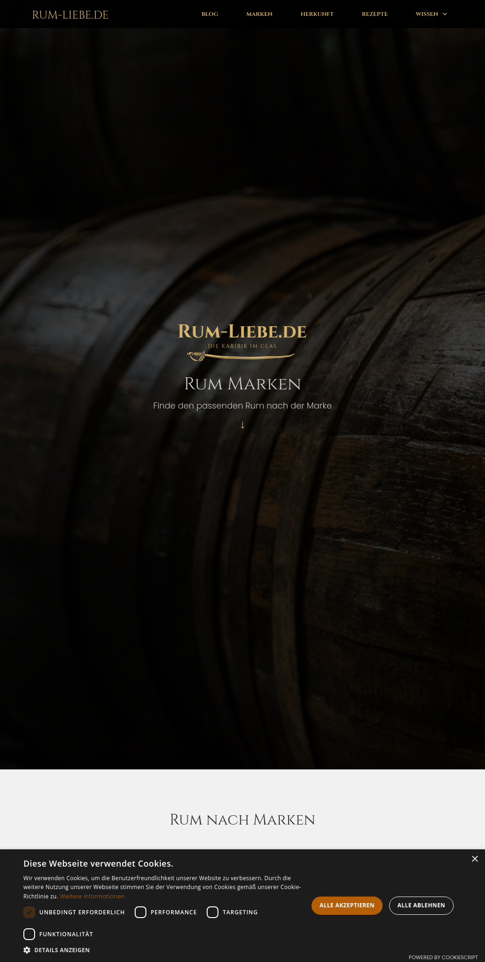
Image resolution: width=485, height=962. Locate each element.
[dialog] (242, 905)
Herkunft (317, 14)
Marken (259, 14)
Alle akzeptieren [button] (347, 905)
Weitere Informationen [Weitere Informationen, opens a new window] (92, 896)
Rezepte (375, 14)
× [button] (474, 859)
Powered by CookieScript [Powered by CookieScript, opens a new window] (443, 957)
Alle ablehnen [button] (421, 905)
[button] (431, 14)
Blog (210, 14)
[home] (68, 14)
